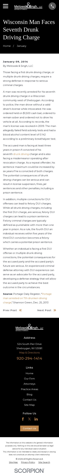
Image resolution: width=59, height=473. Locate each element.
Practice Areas (29, 389)
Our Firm (29, 378)
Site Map (29, 404)
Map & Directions (29, 352)
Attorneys (29, 383)
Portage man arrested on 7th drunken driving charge (27, 298)
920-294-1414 (29, 358)
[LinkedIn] (36, 419)
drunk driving (21, 154)
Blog (29, 394)
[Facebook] (23, 419)
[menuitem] (13, 462)
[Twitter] (29, 419)
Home (29, 373)
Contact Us (29, 399)
